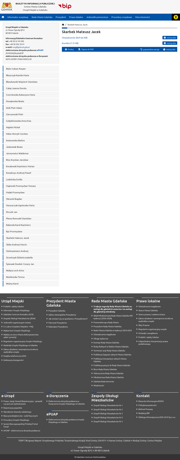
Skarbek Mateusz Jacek (77, 24)
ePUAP (40, 50)
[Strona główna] (3, 17)
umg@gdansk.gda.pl (21, 47)
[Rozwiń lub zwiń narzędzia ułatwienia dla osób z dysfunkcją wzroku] (176, 17)
